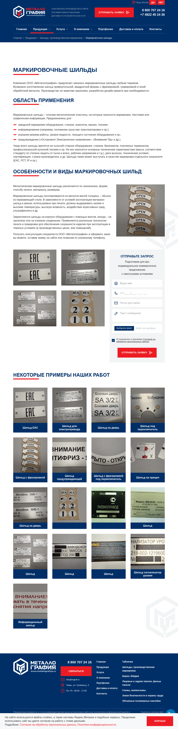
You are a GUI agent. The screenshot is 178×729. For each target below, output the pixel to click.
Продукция (41, 29)
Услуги (62, 29)
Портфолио (105, 29)
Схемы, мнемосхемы (134, 690)
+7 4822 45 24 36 (152, 14)
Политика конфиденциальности (96, 724)
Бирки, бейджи (130, 676)
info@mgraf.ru (70, 680)
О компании (83, 29)
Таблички (127, 661)
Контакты (155, 29)
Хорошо (159, 721)
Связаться (76, 671)
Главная (21, 29)
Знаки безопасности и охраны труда (142, 695)
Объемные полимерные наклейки (141, 701)
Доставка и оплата (131, 29)
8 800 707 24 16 (153, 10)
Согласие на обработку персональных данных (135, 340)
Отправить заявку (114, 12)
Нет (161, 2)
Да (153, 2)
